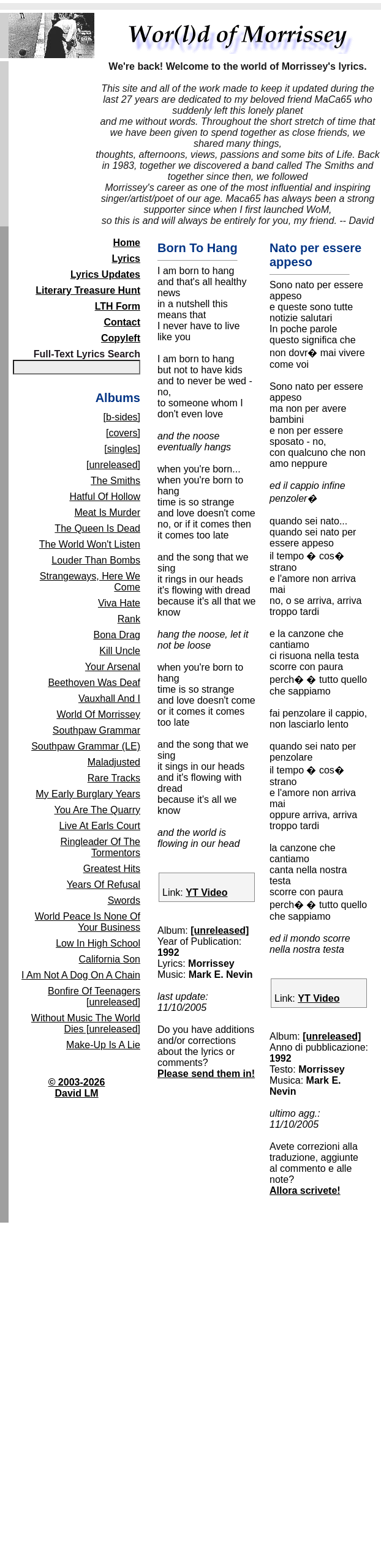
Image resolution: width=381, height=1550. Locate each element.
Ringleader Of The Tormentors (100, 847)
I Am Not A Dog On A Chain (80, 975)
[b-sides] (122, 417)
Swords (124, 900)
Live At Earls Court (100, 826)
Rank (129, 619)
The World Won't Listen (89, 544)
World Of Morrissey (98, 714)
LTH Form (117, 306)
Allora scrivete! (305, 1190)
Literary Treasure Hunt (88, 290)
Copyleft (120, 338)
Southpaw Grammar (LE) (85, 746)
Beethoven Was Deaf (94, 682)
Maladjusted (114, 762)
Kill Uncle (119, 651)
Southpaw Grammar (96, 730)
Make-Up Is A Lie (103, 1045)
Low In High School (98, 943)
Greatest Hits (111, 868)
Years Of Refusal (103, 884)
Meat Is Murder (107, 512)
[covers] (123, 433)
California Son (110, 959)
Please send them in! (206, 1073)
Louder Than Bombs (95, 560)
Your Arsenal (112, 666)
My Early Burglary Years (88, 794)
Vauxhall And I (109, 698)
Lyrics (125, 258)
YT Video (206, 892)
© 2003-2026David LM (76, 1087)
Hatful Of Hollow (104, 496)
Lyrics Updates (105, 274)
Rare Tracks (114, 778)
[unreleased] (113, 465)
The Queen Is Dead (97, 528)
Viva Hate (119, 603)
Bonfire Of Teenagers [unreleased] (94, 996)
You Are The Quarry (97, 810)
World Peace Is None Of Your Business (87, 922)
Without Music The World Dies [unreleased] (85, 1023)
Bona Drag (117, 635)
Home (126, 242)
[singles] (122, 449)
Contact (122, 322)
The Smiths (115, 480)
